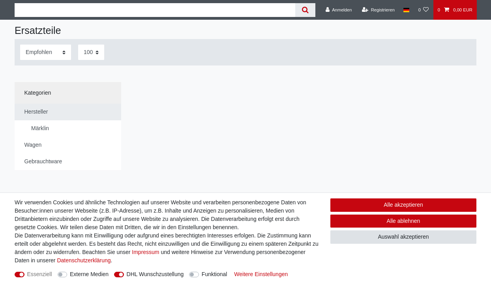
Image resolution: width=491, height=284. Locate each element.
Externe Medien (89, 274)
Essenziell (39, 274)
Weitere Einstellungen (261, 274)
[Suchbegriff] (155, 10)
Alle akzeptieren (403, 205)
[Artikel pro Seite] (91, 52)
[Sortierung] (45, 52)
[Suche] (305, 10)
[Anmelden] (338, 10)
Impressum (145, 252)
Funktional (214, 274)
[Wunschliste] (423, 10)
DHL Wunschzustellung (155, 274)
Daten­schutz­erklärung (84, 260)
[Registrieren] (378, 10)
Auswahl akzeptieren (403, 237)
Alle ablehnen (403, 221)
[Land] (406, 10)
